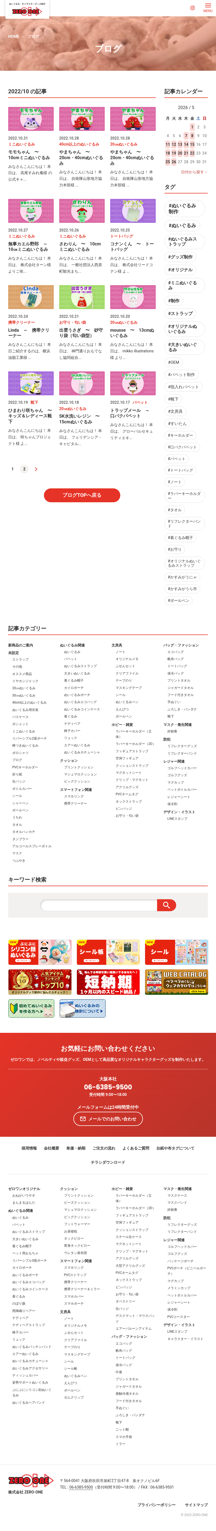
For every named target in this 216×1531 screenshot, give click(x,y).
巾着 (119, 1372)
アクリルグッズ (127, 787)
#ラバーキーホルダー (184, 495)
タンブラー (20, 839)
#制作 (173, 300)
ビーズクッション (77, 1203)
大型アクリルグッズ (130, 1266)
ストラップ (20, 659)
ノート (120, 652)
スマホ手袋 (124, 1437)
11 (168, 144)
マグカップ (175, 782)
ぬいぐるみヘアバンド (28, 1402)
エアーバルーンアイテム (134, 1328)
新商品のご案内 (20, 645)
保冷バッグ (175, 673)
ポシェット (20, 724)
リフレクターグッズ (182, 746)
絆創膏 (172, 731)
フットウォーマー (77, 1224)
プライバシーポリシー (156, 1505)
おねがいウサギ (23, 1195)
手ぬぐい (174, 702)
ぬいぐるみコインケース (82, 709)
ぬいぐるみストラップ (80, 666)
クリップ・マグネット (132, 780)
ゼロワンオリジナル (24, 1189)
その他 (17, 667)
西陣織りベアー (23, 1311)
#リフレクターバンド (184, 523)
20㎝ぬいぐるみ (24, 688)
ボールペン (20, 810)
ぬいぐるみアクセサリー (30, 1368)
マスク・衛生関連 (177, 725)
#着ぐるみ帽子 (180, 537)
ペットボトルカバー (182, 789)
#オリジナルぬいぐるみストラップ (184, 563)
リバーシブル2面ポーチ (29, 738)
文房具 (117, 645)
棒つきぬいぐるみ (25, 745)
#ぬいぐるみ (182, 225)
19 (174, 153)
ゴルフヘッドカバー (182, 768)
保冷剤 (172, 804)
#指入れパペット (183, 386)
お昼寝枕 (70, 1231)
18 (168, 153)
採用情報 (29, 1148)
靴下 (170, 716)
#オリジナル (180, 269)
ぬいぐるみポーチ (77, 695)
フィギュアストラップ (132, 751)
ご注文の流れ (103, 1148)
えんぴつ (122, 709)
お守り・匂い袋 (127, 816)
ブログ (33, 36)
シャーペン (20, 803)
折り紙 (17, 774)
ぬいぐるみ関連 (72, 645)
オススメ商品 (22, 674)
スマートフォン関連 (76, 790)
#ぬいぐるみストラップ (182, 241)
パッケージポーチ (180, 1261)
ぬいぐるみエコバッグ (80, 702)
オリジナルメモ (127, 659)
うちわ (17, 817)
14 (186, 144)
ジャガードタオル (180, 688)
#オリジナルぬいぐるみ (182, 329)
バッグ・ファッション (181, 645)
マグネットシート (129, 773)
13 (180, 144)
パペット (70, 659)
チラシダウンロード (108, 1162)
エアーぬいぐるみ (77, 745)
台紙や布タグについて (175, 1148)
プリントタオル (178, 680)
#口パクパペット (182, 447)
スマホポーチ (74, 1303)
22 (192, 153)
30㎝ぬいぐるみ (24, 695)
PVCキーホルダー (25, 767)
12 (174, 144)
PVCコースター (178, 1317)
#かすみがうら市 (182, 589)
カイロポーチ (74, 688)
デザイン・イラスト (179, 812)
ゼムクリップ (74, 1397)
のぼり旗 (18, 1303)
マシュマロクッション (80, 774)
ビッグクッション (77, 781)
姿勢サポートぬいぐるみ (30, 1382)
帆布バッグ (175, 659)
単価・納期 (75, 1148)
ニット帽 (122, 1429)
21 (186, 153)
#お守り (175, 549)
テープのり (124, 680)
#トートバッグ (180, 470)
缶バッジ (18, 781)
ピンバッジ (124, 809)
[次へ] (36, 469)
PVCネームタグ (127, 794)
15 (192, 144)
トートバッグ (177, 666)
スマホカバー (74, 1296)
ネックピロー (74, 1238)
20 (180, 153)
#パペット (176, 459)
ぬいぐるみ (72, 652)
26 (174, 162)
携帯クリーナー (75, 803)
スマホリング (74, 796)
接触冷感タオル (127, 1394)
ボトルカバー (22, 789)
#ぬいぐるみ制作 (182, 208)
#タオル (175, 510)
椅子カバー (72, 731)
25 (168, 162)
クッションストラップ (132, 766)
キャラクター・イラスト (185, 1339)
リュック (70, 738)
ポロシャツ (20, 753)
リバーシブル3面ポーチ (29, 1260)
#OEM (173, 362)
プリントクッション (79, 767)
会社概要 (51, 1148)
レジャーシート (178, 797)
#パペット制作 (181, 374)
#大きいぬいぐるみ (182, 347)
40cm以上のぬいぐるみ (29, 702)
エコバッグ (175, 652)
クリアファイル (127, 673)
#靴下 (173, 399)
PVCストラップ (75, 1275)
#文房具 (175, 411)
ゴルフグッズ (177, 775)
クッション (69, 761)
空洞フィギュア (127, 758)
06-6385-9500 (108, 1087)
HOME (13, 36)
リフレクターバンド (182, 753)
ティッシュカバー (25, 1375)
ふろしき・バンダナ (182, 709)
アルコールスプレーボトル (32, 846)
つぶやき (18, 860)
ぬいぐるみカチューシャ (82, 752)
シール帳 (70, 1368)
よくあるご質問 (135, 1148)
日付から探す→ (194, 172)
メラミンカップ (178, 1288)
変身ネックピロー (77, 1245)
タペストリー (125, 1301)
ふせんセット (125, 666)
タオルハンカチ (23, 832)
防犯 (166, 739)
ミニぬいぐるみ (23, 731)
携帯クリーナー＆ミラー (82, 1289)
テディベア (72, 724)
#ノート (175, 482)
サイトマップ (196, 1505)
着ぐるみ (70, 716)
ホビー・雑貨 (122, 725)
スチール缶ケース (129, 1237)
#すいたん (177, 423)
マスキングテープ (129, 688)
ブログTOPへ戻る (81, 495)
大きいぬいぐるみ (77, 673)
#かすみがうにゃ (182, 577)
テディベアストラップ (28, 1325)
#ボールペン (178, 600)
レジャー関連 (174, 761)
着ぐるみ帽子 (74, 680)
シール (17, 796)
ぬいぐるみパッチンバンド (32, 1347)
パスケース (20, 717)
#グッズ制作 (180, 257)
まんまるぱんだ (23, 1203)
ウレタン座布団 (75, 1253)
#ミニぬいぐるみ (182, 285)
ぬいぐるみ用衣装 (25, 710)
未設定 (13, 653)
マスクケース (177, 1195)
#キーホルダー (180, 435)
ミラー (120, 1444)
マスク (17, 853)
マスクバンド (177, 1203)
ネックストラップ (129, 801)
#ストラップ (180, 313)
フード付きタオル (180, 695)
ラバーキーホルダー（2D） (136, 744)
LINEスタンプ (177, 819)
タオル (17, 825)
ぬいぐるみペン (127, 702)
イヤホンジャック (25, 681)
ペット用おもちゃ (25, 1253)
